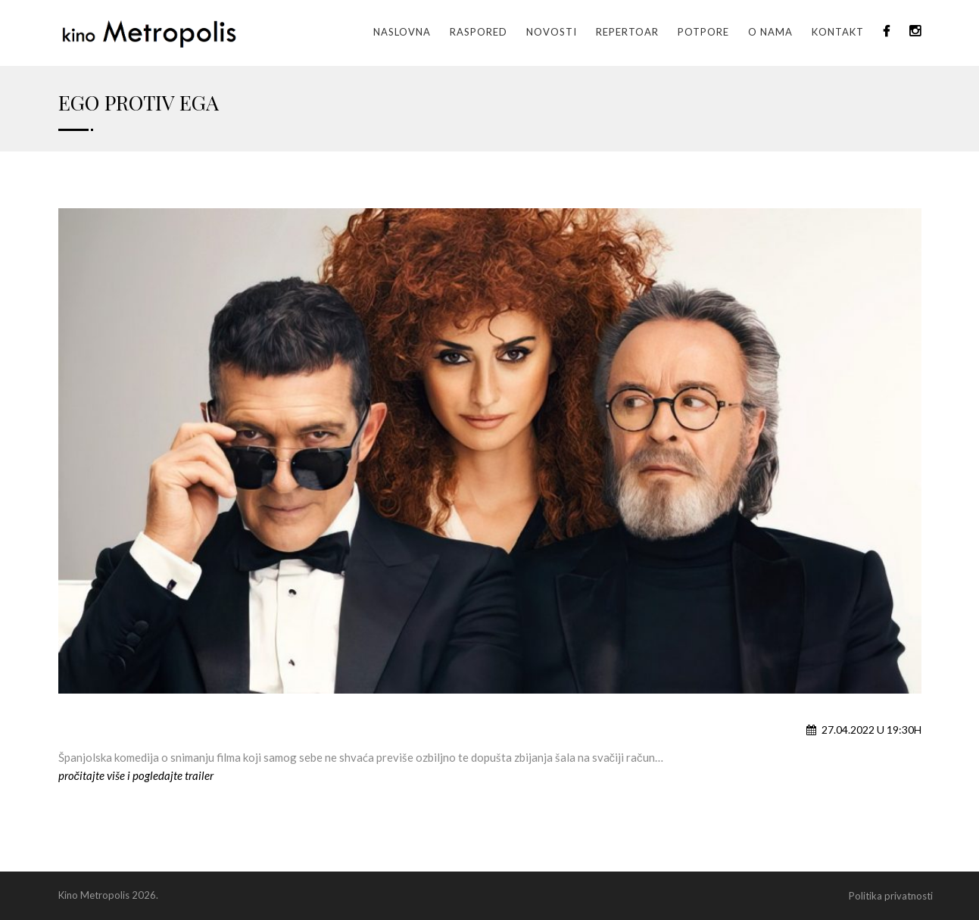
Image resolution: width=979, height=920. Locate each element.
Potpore (703, 32)
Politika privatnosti (891, 896)
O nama (770, 32)
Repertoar (627, 32)
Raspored (478, 32)
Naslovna (402, 32)
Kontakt (838, 32)
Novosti (551, 32)
